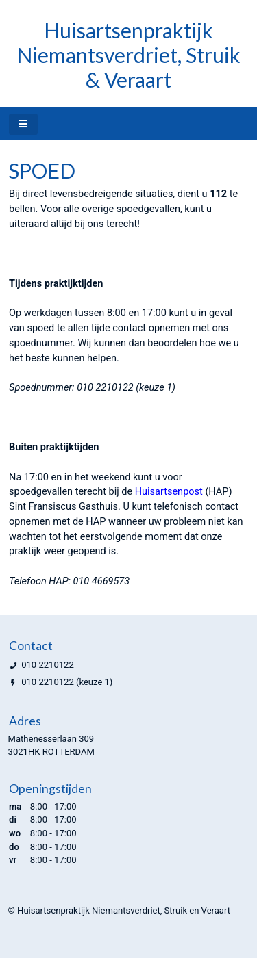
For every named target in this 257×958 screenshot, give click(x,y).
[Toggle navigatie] (23, 124)
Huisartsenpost (169, 491)
